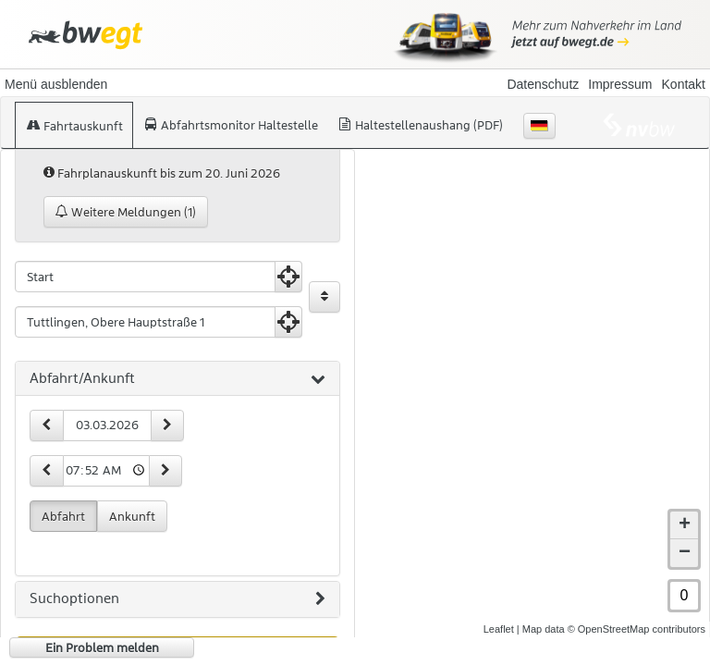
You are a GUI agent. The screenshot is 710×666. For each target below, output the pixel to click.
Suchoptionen (177, 599)
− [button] (685, 553)
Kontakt (683, 84)
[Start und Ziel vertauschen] (324, 297)
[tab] (177, 379)
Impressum (620, 84)
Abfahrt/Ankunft (177, 379)
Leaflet (499, 629)
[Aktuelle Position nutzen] (288, 276)
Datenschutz (543, 84)
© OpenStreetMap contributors (636, 629)
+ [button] (685, 525)
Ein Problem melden (102, 647)
